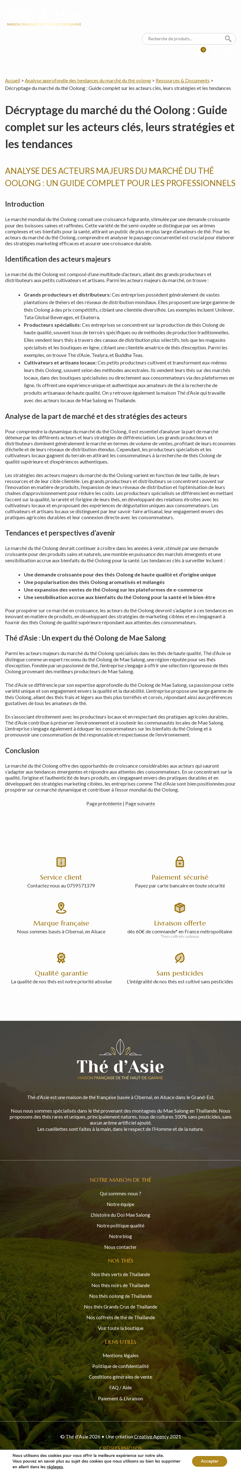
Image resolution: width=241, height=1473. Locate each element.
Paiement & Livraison (120, 1396)
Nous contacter (120, 1245)
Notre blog (121, 1235)
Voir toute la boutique (120, 1326)
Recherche (228, 39)
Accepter (209, 1461)
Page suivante (140, 803)
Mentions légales (120, 1354)
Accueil (13, 80)
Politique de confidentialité (121, 1364)
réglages (55, 1467)
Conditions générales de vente (120, 1375)
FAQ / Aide (120, 1386)
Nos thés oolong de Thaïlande (121, 1294)
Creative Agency (151, 1434)
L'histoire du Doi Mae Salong (120, 1213)
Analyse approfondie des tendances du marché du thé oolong (90, 80)
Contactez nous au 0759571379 (61, 885)
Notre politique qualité (120, 1224)
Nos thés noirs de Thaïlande (120, 1284)
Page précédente (104, 803)
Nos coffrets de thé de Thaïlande (120, 1316)
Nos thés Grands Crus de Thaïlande (120, 1305)
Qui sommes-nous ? (121, 1192)
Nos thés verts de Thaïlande (120, 1273)
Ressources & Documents (187, 80)
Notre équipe (120, 1203)
